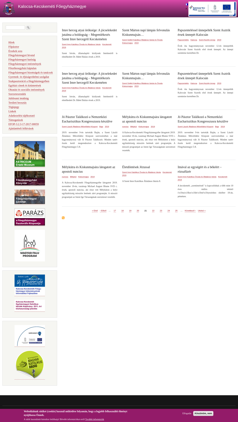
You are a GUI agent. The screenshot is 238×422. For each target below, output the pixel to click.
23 (161, 210)
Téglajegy (13, 107)
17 (115, 210)
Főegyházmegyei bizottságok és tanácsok (30, 72)
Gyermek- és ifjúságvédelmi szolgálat (28, 76)
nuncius (125, 127)
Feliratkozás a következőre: (63, 218)
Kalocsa (193, 40)
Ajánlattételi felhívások (21, 128)
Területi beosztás (17, 102)
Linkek (12, 111)
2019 (64, 47)
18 (122, 210)
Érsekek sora (15, 51)
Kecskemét (106, 44)
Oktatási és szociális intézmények (26, 89)
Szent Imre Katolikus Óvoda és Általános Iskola (81, 44)
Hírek (11, 42)
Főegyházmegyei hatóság (22, 59)
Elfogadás (186, 414)
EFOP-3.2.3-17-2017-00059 (23, 124)
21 (145, 210)
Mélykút (133, 127)
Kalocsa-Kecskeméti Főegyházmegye (52, 6)
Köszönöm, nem (203, 414)
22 (153, 210)
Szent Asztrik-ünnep (207, 40)
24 (168, 210)
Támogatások (15, 119)
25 (176, 210)
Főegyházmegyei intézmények (24, 63)
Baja (101, 127)
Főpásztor (13, 46)
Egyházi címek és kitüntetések (24, 85)
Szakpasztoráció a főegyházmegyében (28, 81)
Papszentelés (183, 40)
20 (138, 210)
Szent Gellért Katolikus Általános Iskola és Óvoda (142, 40)
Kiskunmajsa (127, 43)
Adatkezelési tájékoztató (21, 115)
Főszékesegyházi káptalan (22, 68)
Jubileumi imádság (18, 98)
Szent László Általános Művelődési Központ (80, 127)
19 (130, 210)
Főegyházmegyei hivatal (21, 55)
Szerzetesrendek (17, 94)
